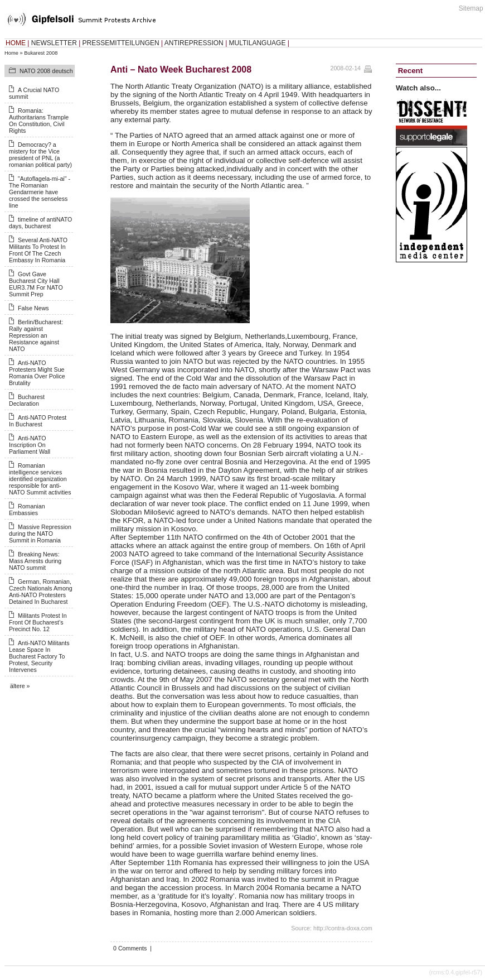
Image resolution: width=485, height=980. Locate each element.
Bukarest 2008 (40, 53)
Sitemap (471, 8)
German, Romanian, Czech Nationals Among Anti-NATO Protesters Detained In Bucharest (40, 591)
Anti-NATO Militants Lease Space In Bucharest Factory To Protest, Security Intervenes (39, 656)
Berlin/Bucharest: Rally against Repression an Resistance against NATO (36, 335)
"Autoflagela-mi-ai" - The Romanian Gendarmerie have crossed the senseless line (39, 192)
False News (33, 308)
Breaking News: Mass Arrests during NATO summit (35, 561)
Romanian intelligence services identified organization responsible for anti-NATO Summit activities (40, 479)
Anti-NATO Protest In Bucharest (37, 420)
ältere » (20, 686)
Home (11, 53)
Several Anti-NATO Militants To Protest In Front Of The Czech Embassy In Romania (38, 250)
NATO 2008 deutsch (46, 71)
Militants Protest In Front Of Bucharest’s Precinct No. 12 (38, 622)
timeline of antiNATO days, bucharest (40, 222)
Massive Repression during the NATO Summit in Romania (40, 533)
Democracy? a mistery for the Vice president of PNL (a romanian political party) (40, 154)
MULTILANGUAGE (257, 43)
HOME (16, 43)
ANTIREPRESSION (194, 43)
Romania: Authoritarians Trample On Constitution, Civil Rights (39, 120)
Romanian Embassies (27, 509)
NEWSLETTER (54, 43)
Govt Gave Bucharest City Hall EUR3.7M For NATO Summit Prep (36, 284)
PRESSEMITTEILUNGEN (121, 43)
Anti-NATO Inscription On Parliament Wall (29, 445)
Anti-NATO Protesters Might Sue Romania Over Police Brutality (37, 372)
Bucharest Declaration (27, 400)
